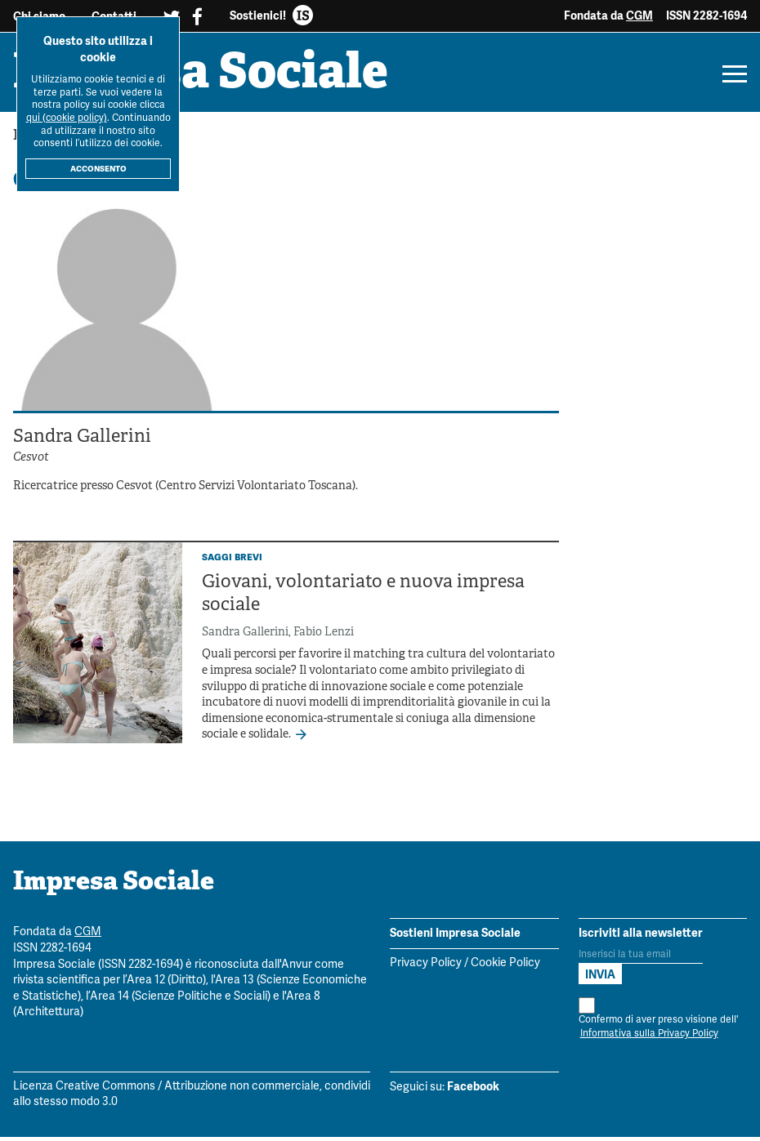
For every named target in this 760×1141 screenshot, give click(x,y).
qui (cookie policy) (66, 118)
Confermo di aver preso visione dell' (658, 1023)
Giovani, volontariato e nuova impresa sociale (363, 599)
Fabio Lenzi (323, 637)
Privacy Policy (426, 967)
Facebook (473, 1090)
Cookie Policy (505, 967)
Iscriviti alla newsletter (641, 936)
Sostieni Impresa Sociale (455, 936)
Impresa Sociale (211, 77)
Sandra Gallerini (245, 637)
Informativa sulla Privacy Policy (649, 1038)
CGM (639, 15)
